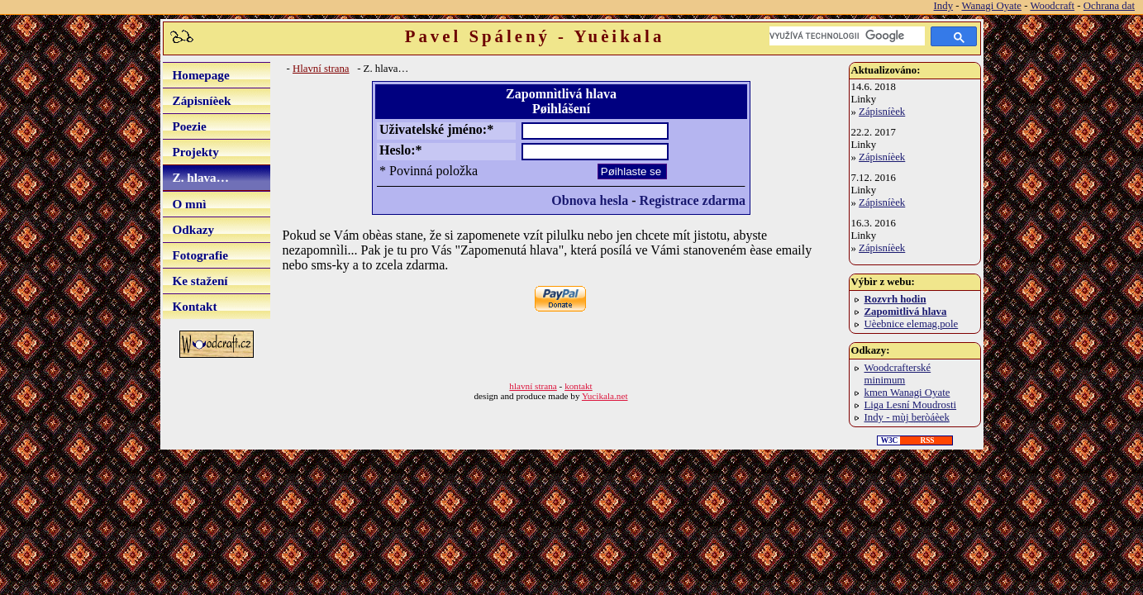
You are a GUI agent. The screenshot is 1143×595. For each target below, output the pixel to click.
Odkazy (194, 229)
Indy (943, 6)
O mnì (190, 204)
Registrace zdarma (692, 200)
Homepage (201, 75)
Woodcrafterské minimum (897, 374)
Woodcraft (1052, 6)
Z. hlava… (201, 177)
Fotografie (200, 255)
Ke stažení (200, 281)
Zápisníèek (202, 100)
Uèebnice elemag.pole (911, 324)
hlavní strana (532, 386)
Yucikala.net (605, 396)
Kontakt (195, 306)
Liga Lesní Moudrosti (910, 405)
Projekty (196, 152)
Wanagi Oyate (991, 6)
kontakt (578, 386)
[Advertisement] (476, 348)
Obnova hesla (589, 200)
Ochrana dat (1109, 6)
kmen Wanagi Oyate (907, 392)
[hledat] (847, 35)
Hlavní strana (321, 68)
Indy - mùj (907, 417)
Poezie (190, 126)
